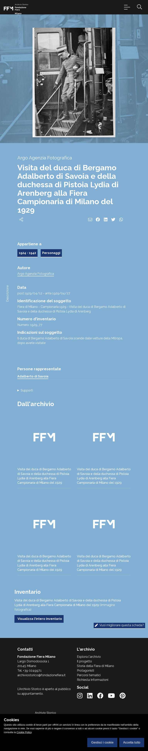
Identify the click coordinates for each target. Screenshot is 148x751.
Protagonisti (85, 670)
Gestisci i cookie (102, 742)
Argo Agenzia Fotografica (35, 274)
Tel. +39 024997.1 (29, 670)
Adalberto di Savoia (32, 376)
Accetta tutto (131, 742)
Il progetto (84, 661)
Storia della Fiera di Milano (95, 666)
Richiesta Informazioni (92, 680)
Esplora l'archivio (89, 657)
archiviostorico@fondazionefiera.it (41, 675)
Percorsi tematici (89, 675)
